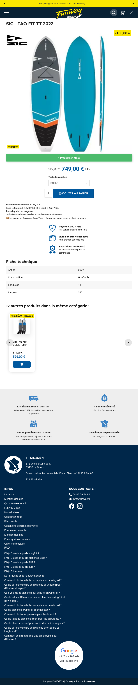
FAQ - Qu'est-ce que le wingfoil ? (21, 553)
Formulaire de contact (16, 530)
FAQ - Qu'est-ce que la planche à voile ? (25, 557)
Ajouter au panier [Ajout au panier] (73, 193)
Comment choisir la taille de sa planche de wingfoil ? (33, 580)
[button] (9, 342)
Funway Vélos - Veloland (17, 539)
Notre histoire (11, 512)
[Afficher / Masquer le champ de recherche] (113, 12)
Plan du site (10, 521)
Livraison (9, 494)
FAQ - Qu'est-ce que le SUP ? (19, 562)
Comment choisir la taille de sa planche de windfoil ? (33, 605)
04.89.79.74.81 (79, 494)
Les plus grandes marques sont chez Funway (62, 3)
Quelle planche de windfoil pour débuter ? (27, 609)
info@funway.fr (78, 218)
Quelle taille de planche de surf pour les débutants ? (32, 618)
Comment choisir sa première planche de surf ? (30, 614)
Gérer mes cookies (14, 543)
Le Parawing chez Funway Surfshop (24, 575)
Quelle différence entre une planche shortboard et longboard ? (31, 629)
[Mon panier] (122, 12)
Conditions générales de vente (21, 525)
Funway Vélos (12, 507)
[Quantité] (48, 193)
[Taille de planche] (69, 183)
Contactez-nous (13, 516)
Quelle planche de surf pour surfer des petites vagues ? (34, 623)
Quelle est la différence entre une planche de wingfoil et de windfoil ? (34, 599)
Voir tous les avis (69, 660)
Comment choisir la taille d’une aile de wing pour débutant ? (30, 637)
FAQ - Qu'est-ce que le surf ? (19, 566)
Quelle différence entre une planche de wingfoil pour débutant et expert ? (32, 586)
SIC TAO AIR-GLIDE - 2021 (20, 343)
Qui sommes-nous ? (15, 503)
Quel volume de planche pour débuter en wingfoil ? (32, 592)
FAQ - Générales (13, 571)
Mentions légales (13, 498)
